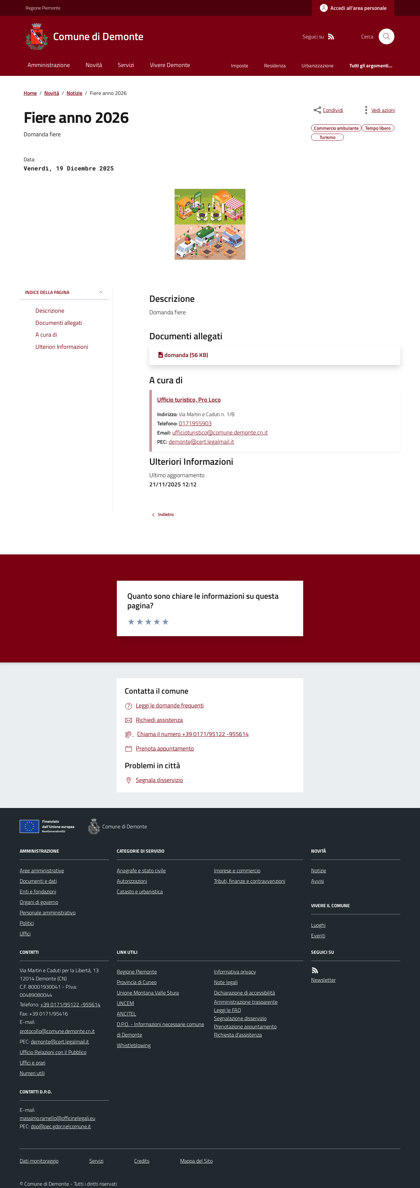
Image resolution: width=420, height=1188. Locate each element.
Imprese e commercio (237, 870)
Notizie (74, 93)
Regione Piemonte (43, 7)
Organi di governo (39, 902)
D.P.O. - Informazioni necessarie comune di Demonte (160, 1029)
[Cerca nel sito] (383, 36)
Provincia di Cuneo (137, 982)
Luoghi (318, 925)
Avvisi (317, 881)
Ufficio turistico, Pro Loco (189, 399)
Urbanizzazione (318, 65)
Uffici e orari (32, 1062)
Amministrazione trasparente (246, 1002)
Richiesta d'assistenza (238, 1035)
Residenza (275, 65)
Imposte (239, 65)
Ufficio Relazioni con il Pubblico (53, 1052)
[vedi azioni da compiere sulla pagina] (378, 110)
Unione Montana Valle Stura (148, 993)
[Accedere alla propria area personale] (353, 8)
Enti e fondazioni (38, 891)
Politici (27, 923)
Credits (141, 1161)
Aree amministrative (42, 870)
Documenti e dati (38, 881)
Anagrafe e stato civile (141, 870)
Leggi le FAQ (227, 1010)
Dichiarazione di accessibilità (244, 993)
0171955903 (195, 423)
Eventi (318, 935)
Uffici (25, 933)
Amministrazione (49, 64)
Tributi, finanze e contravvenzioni (249, 881)
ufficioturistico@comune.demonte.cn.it (220, 432)
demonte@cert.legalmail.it (201, 441)
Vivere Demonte (170, 64)
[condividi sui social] (328, 110)
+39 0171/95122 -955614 (70, 1004)
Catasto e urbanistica (140, 891)
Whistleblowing (134, 1045)
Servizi (126, 64)
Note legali (226, 982)
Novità (94, 64)
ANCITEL (126, 1014)
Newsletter (323, 980)
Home (30, 93)
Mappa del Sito (196, 1161)
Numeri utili (32, 1073)
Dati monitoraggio (39, 1161)
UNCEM (125, 1003)
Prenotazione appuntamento (245, 1026)
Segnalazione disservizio (240, 1018)
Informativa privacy (235, 971)
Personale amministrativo (47, 912)
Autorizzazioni (132, 881)
